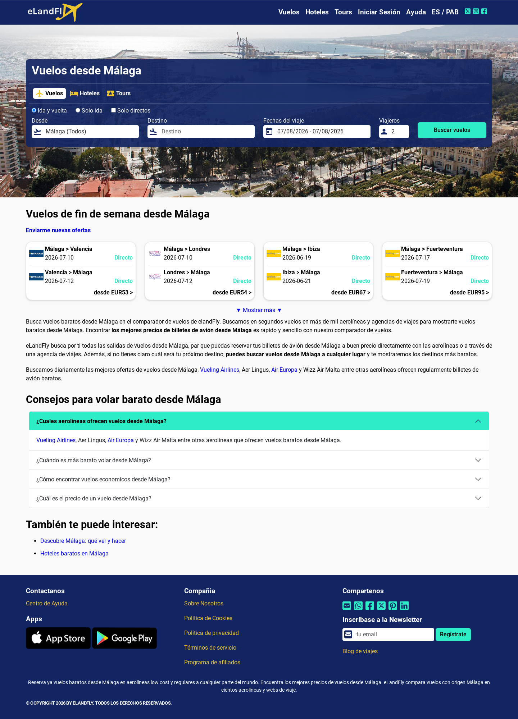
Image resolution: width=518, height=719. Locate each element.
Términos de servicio (210, 647)
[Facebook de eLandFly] (485, 11)
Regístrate (453, 634)
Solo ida (89, 110)
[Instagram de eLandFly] (477, 11)
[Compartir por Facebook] (369, 610)
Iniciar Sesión (379, 12)
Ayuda (416, 12)
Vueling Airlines (219, 369)
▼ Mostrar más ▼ (259, 310)
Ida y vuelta (49, 110)
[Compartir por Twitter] (381, 610)
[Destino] (206, 131)
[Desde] (90, 131)
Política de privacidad (211, 632)
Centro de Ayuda (47, 603)
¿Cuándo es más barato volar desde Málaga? (93, 460)
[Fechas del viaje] (322, 131)
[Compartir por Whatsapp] (358, 610)
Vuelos (289, 12)
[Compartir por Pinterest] (392, 610)
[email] (393, 634)
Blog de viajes (360, 651)
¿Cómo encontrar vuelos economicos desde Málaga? (103, 479)
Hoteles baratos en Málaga (74, 553)
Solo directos (130, 110)
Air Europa (284, 369)
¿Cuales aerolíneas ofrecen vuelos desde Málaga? (101, 421)
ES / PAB (445, 12)
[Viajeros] (398, 131)
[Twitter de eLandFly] (468, 11)
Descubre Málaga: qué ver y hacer (83, 540)
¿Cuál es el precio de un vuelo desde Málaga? (93, 498)
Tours (343, 12)
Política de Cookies (208, 618)
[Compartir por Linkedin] (404, 610)
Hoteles (317, 12)
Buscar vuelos (452, 130)
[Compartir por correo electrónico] (346, 610)
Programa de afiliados (212, 662)
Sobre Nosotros (203, 603)
